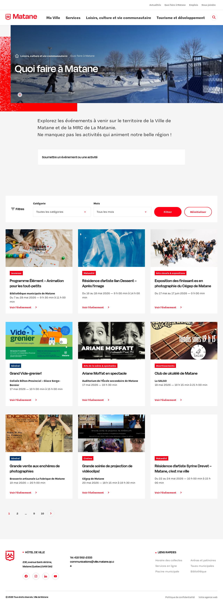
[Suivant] (50, 513)
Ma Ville (53, 18)
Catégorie (39, 203)
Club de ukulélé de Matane (176, 373)
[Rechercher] (213, 17)
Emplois (193, 4)
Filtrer (168, 212)
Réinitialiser (198, 212)
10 (42, 513)
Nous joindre (209, 4)
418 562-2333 (83, 557)
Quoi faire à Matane (175, 4)
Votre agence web (208, 597)
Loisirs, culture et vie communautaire (118, 18)
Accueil (16, 56)
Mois (97, 203)
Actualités (155, 4)
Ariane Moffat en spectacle (104, 373)
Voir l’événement (20, 307)
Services (73, 18)
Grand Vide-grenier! (26, 373)
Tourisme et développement (181, 18)
